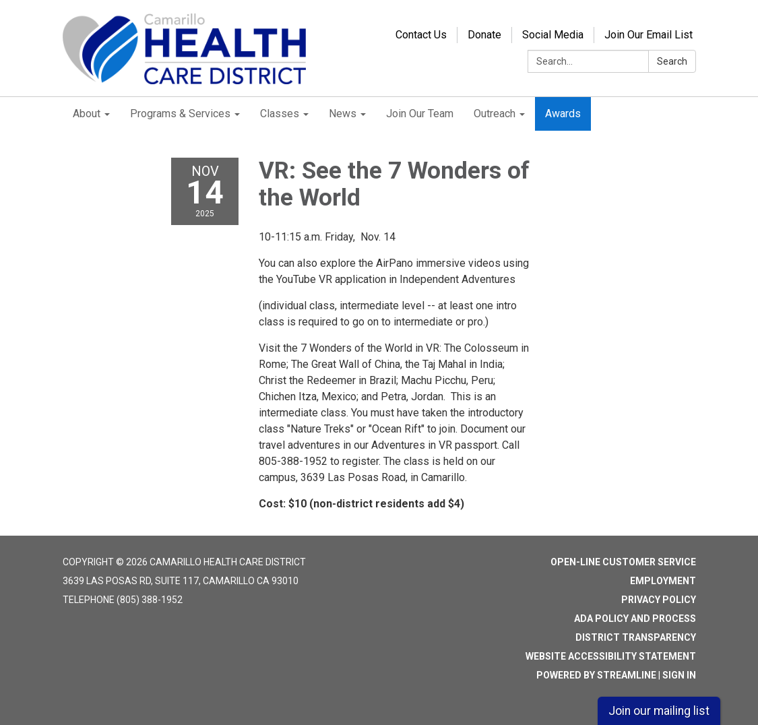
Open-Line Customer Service (623, 562)
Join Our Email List (648, 34)
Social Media (552, 34)
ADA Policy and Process (635, 618)
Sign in (679, 675)
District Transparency (635, 637)
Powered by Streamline (596, 675)
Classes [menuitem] (279, 113)
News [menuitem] (342, 113)
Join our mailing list (658, 711)
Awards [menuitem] (563, 113)
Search (672, 61)
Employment (663, 580)
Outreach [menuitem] (494, 113)
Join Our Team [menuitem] (419, 113)
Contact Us (421, 34)
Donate (484, 34)
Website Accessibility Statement (611, 656)
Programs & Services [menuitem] (180, 113)
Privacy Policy (658, 599)
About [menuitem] (86, 113)
